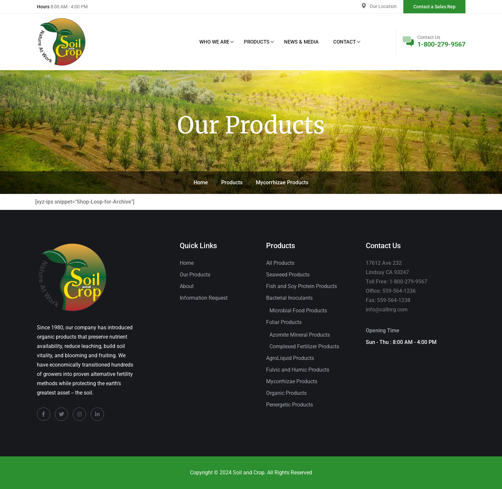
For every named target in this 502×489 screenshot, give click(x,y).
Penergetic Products (289, 405)
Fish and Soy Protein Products (301, 286)
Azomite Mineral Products (299, 335)
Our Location (383, 6)
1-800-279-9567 (441, 44)
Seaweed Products (288, 274)
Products (256, 42)
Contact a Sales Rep (434, 6)
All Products (280, 263)
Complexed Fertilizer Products (304, 346)
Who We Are (214, 42)
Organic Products (286, 393)
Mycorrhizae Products (291, 381)
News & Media (301, 42)
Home (187, 263)
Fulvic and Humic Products (297, 370)
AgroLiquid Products (290, 358)
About (187, 286)
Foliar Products (284, 322)
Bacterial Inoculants (289, 298)
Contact (344, 42)
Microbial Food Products (298, 310)
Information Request (204, 298)
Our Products (195, 274)
